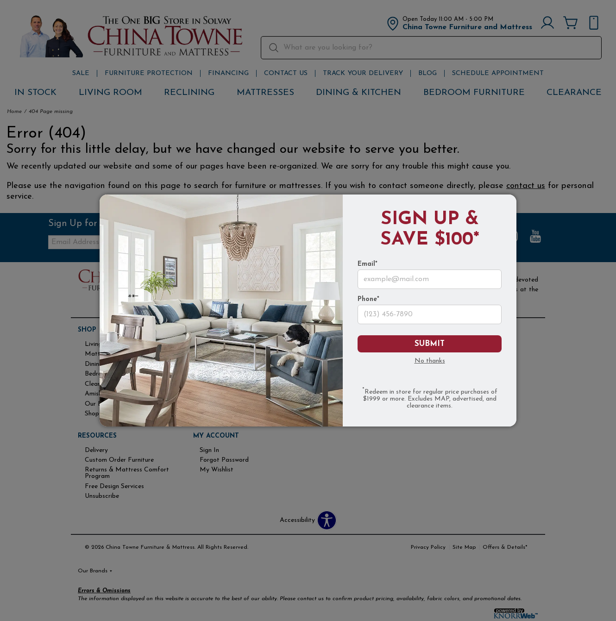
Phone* (368, 299)
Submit (430, 344)
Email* (367, 264)
